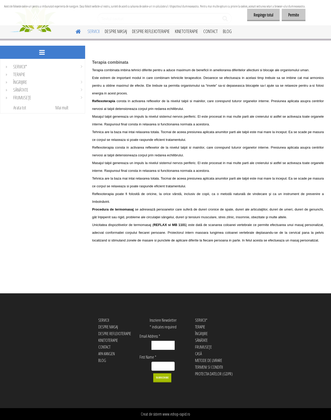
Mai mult (61, 107)
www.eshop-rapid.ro (176, 414)
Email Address (150, 336)
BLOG (227, 31)
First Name (148, 357)
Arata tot (19, 107)
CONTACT (210, 31)
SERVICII (93, 31)
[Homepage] (75, 31)
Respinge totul (263, 15)
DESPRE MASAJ (116, 31)
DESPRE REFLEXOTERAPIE (151, 31)
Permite (293, 15)
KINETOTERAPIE (186, 31)
